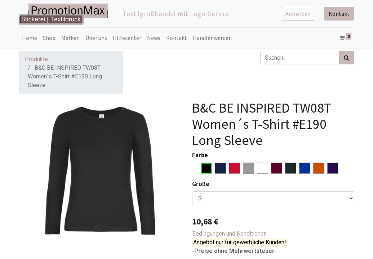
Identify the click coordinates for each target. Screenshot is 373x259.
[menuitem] (29, 38)
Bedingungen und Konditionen (229, 233)
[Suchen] (346, 57)
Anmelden (298, 13)
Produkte (36, 59)
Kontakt (339, 13)
